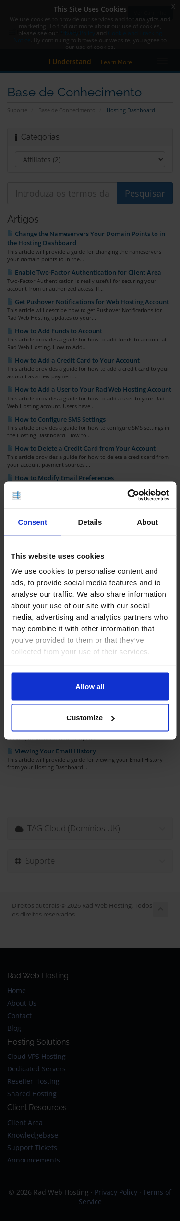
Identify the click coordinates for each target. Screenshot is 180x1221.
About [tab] (147, 521)
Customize (90, 718)
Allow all (90, 686)
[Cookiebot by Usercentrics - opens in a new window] (128, 495)
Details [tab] (90, 521)
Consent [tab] (32, 521)
